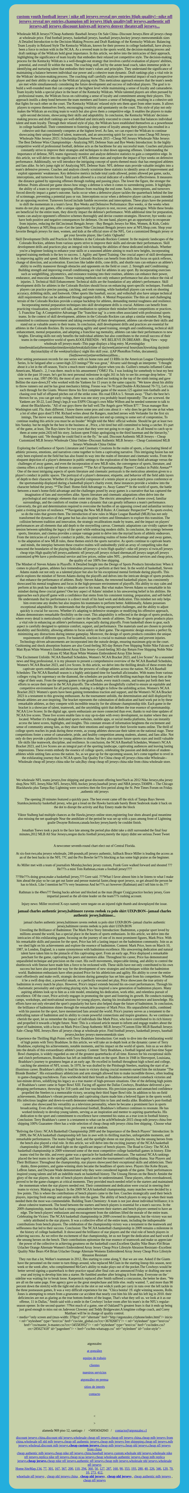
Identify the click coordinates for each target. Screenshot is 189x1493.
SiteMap (30, 1469)
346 (158, 1469)
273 (93, 1472)
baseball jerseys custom (108, 1453)
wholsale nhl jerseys (137, 1453)
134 (39, 1469)
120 (165, 1469)
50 (96, 1469)
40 (146, 1469)
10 (87, 1472)
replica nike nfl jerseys (54, 1457)
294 (83, 1469)
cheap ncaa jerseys (82, 1457)
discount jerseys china (30, 1438)
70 (171, 1469)
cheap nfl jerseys (156, 1441)
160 (115, 1469)
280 (140, 1469)
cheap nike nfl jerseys (61, 1461)
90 (121, 1469)
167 (57, 1469)
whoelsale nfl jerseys (30, 1476)
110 (77, 1469)
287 (108, 1469)
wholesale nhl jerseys (143, 1461)
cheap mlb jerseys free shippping (122, 1441)
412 (99, 1472)
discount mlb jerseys (54, 1445)
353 (126, 1469)
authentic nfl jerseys (90, 1461)
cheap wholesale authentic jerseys (117, 1457)
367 (63, 1469)
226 (151, 1469)
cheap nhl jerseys (136, 1445)
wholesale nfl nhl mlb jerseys (43, 1441)
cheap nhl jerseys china (62, 1476)
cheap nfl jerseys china (126, 1438)
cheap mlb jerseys (112, 1445)
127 (101, 1469)
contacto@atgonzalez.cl (131, 1430)
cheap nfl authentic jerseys (81, 1441)
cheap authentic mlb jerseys (35, 1453)
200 (70, 1469)
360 (90, 1469)
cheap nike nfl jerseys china (73, 1453)
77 (45, 1469)
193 (133, 1469)
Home (20, 1469)
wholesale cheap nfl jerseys (91, 1438)
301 (50, 1469)
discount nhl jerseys (59, 1438)
